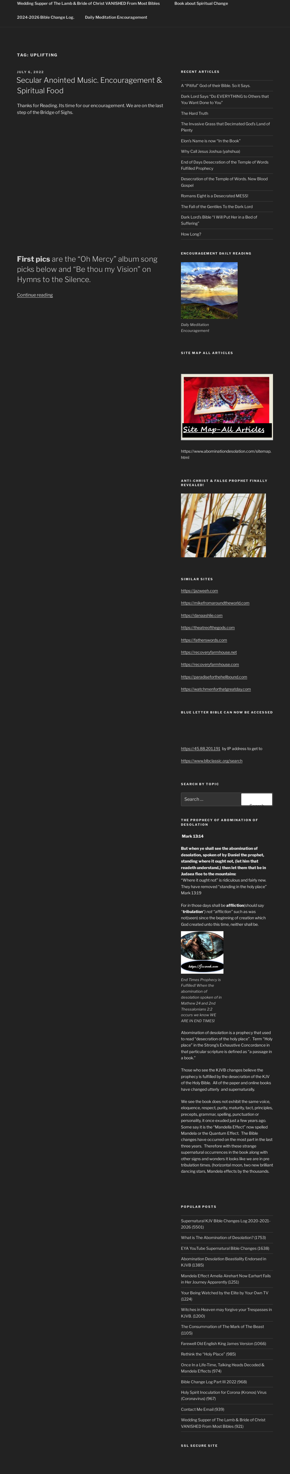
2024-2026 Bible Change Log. (45, 17)
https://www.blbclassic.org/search (211, 760)
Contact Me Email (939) (202, 1409)
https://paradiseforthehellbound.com (214, 676)
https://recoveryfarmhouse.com (210, 664)
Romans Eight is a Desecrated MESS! (214, 195)
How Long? (191, 234)
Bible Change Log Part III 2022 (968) (214, 1381)
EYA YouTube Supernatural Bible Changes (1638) (225, 1248)
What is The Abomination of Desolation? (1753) (223, 1237)
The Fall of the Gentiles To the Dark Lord (217, 206)
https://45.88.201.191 (200, 748)
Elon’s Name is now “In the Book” (211, 140)
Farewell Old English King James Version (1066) (223, 1343)
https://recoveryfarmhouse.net (209, 652)
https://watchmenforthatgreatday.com (216, 689)
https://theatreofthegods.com (208, 627)
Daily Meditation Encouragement (116, 17)
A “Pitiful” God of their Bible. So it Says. (215, 85)
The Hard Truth (194, 113)
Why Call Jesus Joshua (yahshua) (210, 151)
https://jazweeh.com (199, 590)
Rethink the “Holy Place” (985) (208, 1354)
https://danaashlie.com (202, 615)
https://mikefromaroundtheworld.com (215, 602)
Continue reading (35, 295)
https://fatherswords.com (204, 640)
